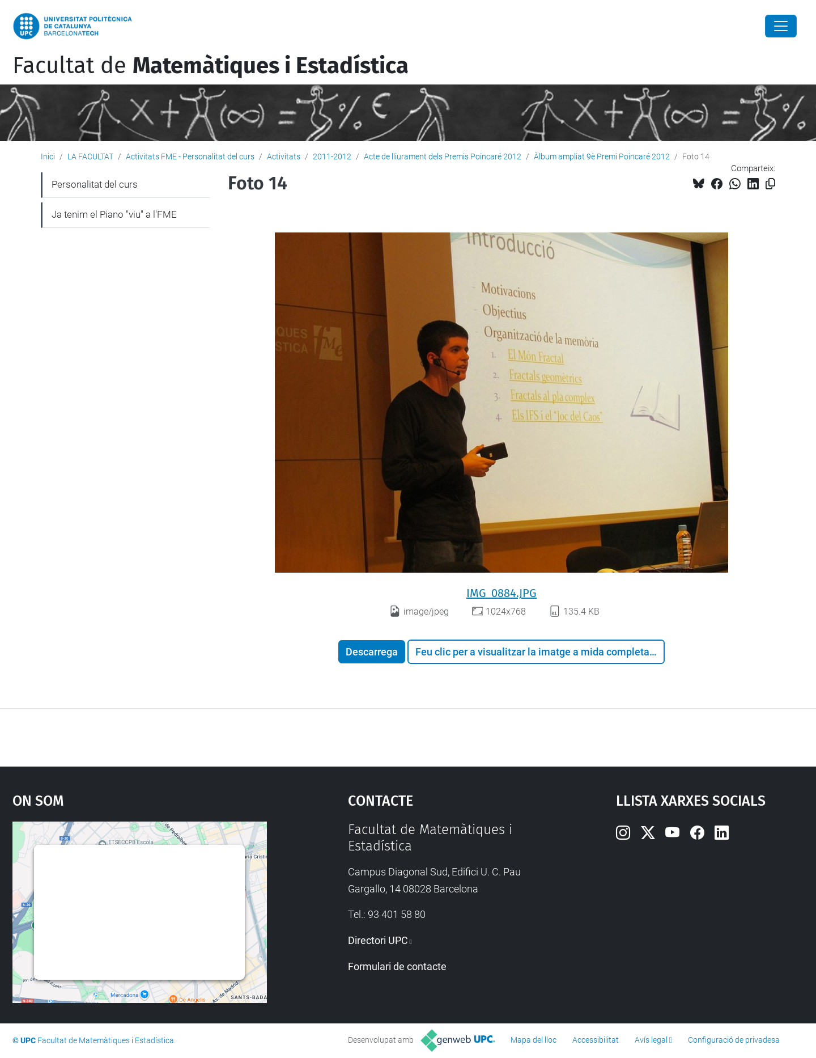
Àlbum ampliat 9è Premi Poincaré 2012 (602, 156)
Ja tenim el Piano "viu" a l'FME (114, 214)
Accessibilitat (595, 1039)
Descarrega (372, 652)
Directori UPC (378, 940)
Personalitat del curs (95, 184)
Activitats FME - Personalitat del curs (190, 156)
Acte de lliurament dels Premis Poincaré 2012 (442, 156)
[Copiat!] (770, 184)
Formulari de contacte (397, 966)
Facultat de (210, 65)
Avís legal (651, 1039)
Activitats (283, 156)
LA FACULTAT (90, 156)
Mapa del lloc (533, 1039)
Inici (48, 156)
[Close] (781, 26)
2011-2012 (332, 156)
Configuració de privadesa (734, 1039)
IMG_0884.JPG (501, 593)
